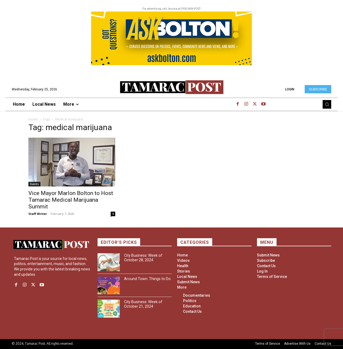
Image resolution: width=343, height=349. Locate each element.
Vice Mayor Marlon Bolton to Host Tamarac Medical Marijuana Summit (70, 200)
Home (33, 119)
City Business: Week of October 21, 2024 (143, 304)
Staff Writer (37, 214)
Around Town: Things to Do (147, 279)
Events (34, 184)
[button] (327, 104)
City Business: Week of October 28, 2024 (143, 257)
